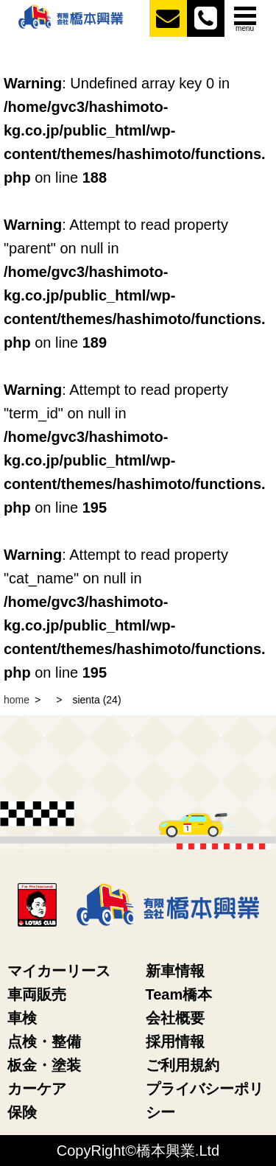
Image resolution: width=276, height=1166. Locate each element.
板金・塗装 (44, 1065)
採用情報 (175, 1041)
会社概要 (175, 1018)
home (16, 700)
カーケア (36, 1089)
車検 (22, 1018)
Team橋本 (179, 994)
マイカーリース (58, 971)
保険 (22, 1112)
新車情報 (175, 971)
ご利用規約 (182, 1065)
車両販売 (36, 994)
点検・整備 (44, 1041)
